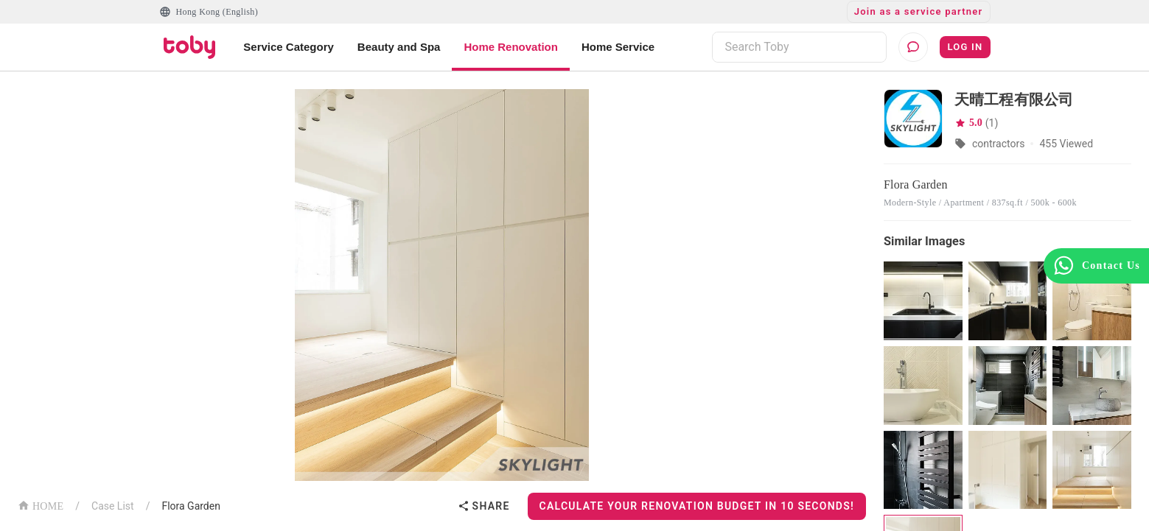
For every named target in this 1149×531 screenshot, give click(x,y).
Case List (112, 506)
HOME (40, 505)
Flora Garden (190, 506)
